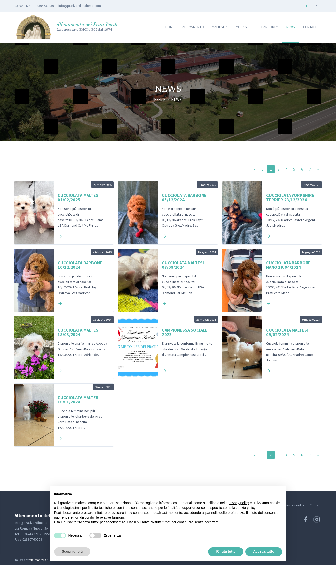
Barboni (269, 27)
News (290, 27)
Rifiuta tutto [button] (225, 551)
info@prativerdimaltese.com (79, 5)
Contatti (310, 27)
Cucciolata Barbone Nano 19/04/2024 (288, 265)
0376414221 (23, 5)
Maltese (220, 27)
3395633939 (45, 5)
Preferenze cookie (291, 505)
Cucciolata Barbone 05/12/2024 (184, 197)
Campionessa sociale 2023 (184, 332)
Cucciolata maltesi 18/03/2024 (79, 332)
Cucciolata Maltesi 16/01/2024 (79, 399)
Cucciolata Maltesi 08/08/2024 (183, 265)
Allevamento (193, 27)
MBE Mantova (37, 560)
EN (316, 5)
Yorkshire (244, 27)
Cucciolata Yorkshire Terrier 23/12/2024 (290, 197)
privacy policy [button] (238, 503)
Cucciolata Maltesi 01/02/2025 (79, 197)
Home (169, 27)
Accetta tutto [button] (263, 551)
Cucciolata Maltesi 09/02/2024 (287, 332)
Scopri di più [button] (72, 551)
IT (307, 5)
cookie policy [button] (245, 508)
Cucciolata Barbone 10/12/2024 (80, 265)
